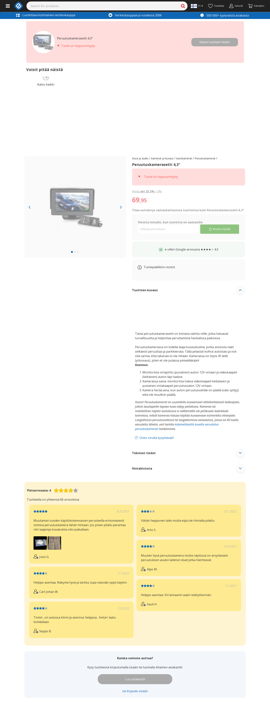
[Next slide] (121, 207)
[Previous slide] (29, 207)
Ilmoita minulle (219, 229)
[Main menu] (8, 6)
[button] (188, 290)
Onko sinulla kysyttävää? (156, 438)
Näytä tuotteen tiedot (214, 42)
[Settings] (197, 6)
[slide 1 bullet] (72, 252)
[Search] (107, 5)
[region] (75, 207)
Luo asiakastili (135, 679)
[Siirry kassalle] (256, 6)
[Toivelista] (216, 6)
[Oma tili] (236, 6)
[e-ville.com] (19, 6)
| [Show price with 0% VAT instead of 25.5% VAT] (147, 191)
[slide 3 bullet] (77, 252)
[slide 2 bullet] (75, 252)
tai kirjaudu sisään (135, 691)
